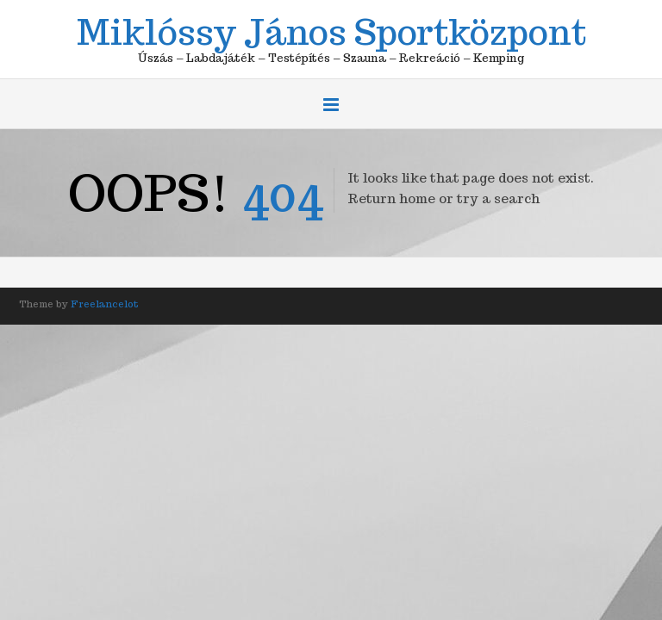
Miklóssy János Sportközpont (331, 29)
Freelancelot (105, 304)
